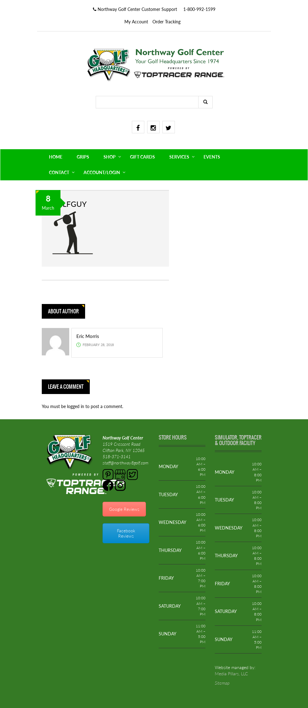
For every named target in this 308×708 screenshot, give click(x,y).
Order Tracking (166, 21)
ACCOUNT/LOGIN (102, 172)
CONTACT (59, 172)
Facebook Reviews (126, 533)
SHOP (109, 156)
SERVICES (179, 156)
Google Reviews (124, 509)
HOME (55, 156)
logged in (76, 406)
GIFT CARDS (142, 156)
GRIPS (83, 156)
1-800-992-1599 (199, 9)
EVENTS (212, 156)
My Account (136, 21)
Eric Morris (87, 336)
